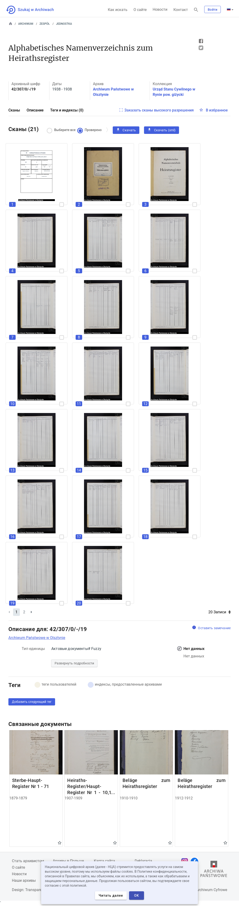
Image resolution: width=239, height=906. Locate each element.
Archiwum (25, 23)
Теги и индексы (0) (67, 110)
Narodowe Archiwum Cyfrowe (202, 890)
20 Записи (219, 612)
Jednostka (64, 23)
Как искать (117, 9)
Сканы (14, 110)
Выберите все (62, 130)
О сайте (140, 9)
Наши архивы (24, 880)
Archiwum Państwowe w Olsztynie (36, 637)
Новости (160, 9)
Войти (212, 9)
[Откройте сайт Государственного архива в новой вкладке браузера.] (213, 870)
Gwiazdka (59, 842)
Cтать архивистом (28, 861)
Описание (35, 110)
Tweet (201, 47)
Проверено (91, 130)
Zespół (44, 23)
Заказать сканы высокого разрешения (159, 110)
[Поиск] (196, 10)
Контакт (180, 9)
